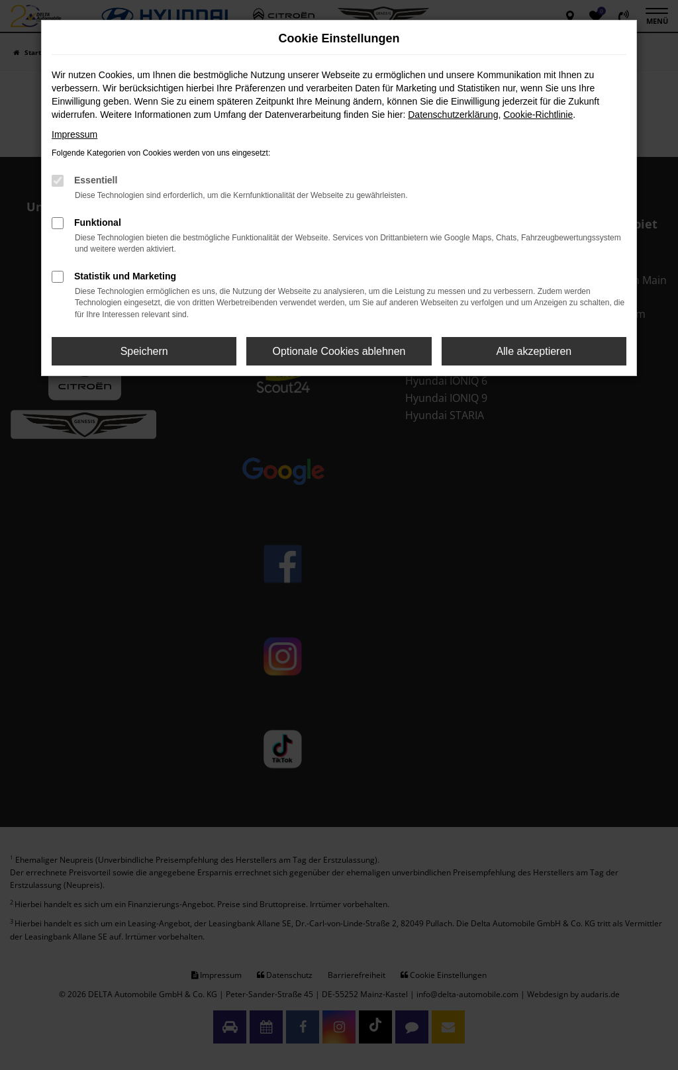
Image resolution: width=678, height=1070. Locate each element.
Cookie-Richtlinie (538, 114)
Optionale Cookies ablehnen (338, 351)
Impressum (74, 134)
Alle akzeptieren (533, 351)
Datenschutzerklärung (453, 114)
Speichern (144, 351)
